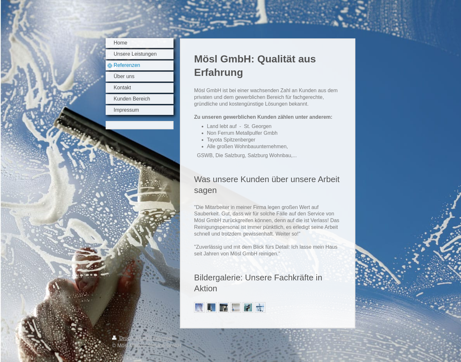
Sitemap (162, 338)
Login (342, 338)
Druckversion (131, 338)
